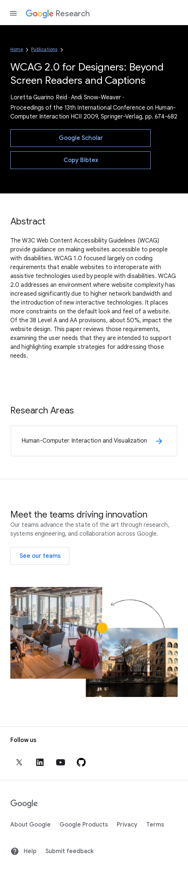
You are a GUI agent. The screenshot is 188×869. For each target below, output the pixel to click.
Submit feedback (69, 851)
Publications (44, 49)
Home (16, 49)
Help (23, 851)
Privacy (127, 824)
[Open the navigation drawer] (13, 13)
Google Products (83, 824)
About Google (30, 824)
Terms (155, 824)
